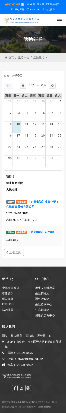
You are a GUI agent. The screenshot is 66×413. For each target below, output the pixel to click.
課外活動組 (42, 299)
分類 (6, 75)
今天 (8, 85)
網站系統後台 (9, 406)
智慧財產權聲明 (27, 406)
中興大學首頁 (35, 4)
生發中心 (23, 57)
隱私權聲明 (44, 406)
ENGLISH (33, 9)
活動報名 (39, 57)
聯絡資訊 (52, 4)
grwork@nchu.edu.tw (30, 359)
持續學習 (21, 202)
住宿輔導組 (42, 310)
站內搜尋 (48, 9)
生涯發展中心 (43, 304)
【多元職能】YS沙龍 (41, 232)
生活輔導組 (42, 293)
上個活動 (13, 252)
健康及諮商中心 (45, 315)
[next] (52, 86)
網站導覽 (17, 9)
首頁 (9, 57)
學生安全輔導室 (45, 288)
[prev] (23, 86)
